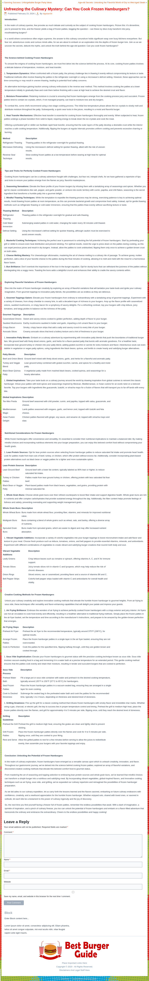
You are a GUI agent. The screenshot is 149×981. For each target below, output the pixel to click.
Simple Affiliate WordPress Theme (85, 978)
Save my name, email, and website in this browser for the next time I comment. (37, 896)
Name (7, 860)
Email (7, 871)
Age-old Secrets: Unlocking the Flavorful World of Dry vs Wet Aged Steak (111, 2)
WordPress (65, 978)
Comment (8, 832)
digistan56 (47, 13)
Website (7, 882)
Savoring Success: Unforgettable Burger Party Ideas (28, 2)
